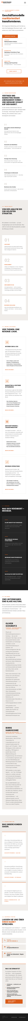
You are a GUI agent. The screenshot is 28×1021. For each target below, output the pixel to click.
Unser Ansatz (13, 71)
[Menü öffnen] (25, 2)
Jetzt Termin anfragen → (12, 1001)
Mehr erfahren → (10, 369)
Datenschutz (22, 1017)
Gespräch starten (10, 36)
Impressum (14, 1017)
